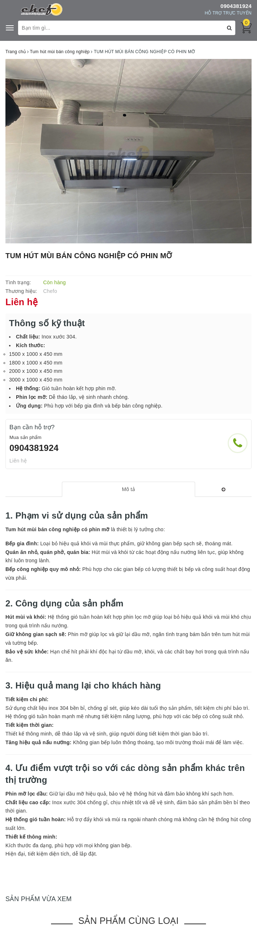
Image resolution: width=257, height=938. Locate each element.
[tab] (128, 489)
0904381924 (236, 6)
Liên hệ (18, 461)
